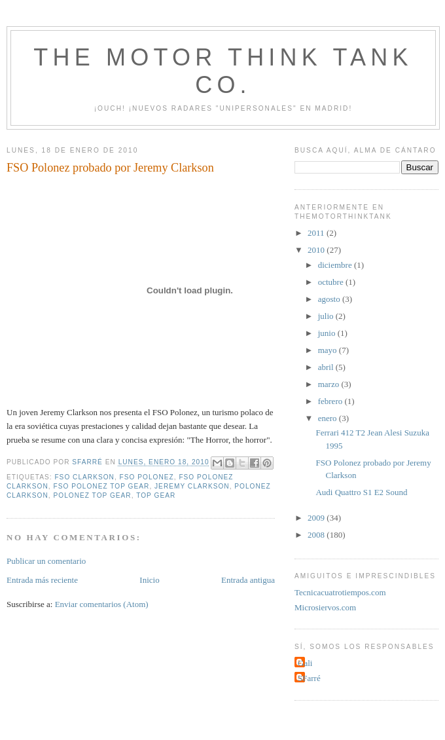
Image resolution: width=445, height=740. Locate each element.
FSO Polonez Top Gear (101, 486)
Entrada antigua (248, 580)
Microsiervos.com (325, 607)
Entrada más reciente (42, 580)
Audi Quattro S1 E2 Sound (361, 492)
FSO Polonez (147, 477)
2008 (317, 535)
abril (327, 367)
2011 (317, 233)
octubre (332, 282)
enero (328, 418)
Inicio (149, 580)
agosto (330, 299)
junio (328, 333)
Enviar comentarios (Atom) (102, 604)
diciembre (336, 265)
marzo (330, 384)
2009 (317, 518)
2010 (317, 250)
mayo (328, 350)
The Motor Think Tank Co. (222, 71)
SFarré (309, 678)
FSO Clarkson (84, 477)
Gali (305, 663)
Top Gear (155, 495)
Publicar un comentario (46, 561)
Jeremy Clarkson (192, 486)
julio (327, 316)
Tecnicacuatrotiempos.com (340, 592)
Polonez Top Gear (92, 495)
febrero (331, 401)
